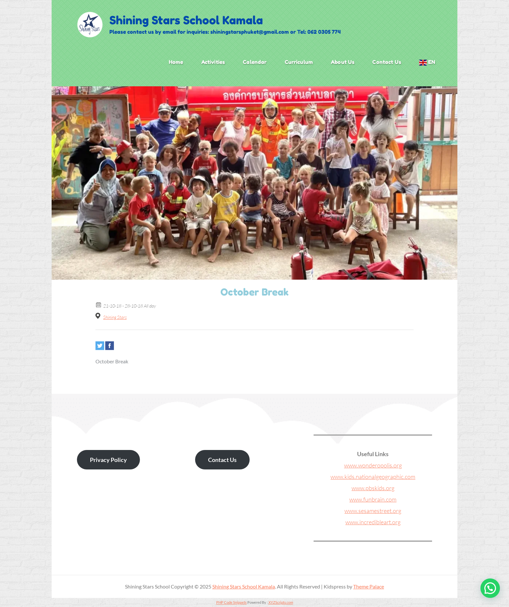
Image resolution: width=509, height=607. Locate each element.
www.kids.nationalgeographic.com (372, 476)
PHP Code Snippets (231, 602)
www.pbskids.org (373, 488)
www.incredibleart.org (373, 522)
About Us (342, 62)
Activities (213, 62)
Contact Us (386, 62)
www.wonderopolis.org (373, 465)
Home (176, 62)
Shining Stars (115, 317)
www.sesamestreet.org (372, 510)
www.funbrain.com (372, 499)
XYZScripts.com (280, 602)
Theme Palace (368, 586)
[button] (490, 588)
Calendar (255, 62)
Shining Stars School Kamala (186, 20)
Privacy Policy (108, 459)
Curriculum (299, 62)
